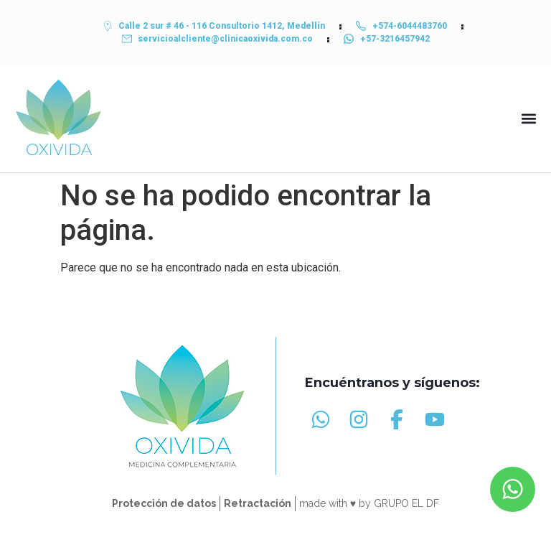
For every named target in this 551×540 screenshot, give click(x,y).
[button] (528, 119)
